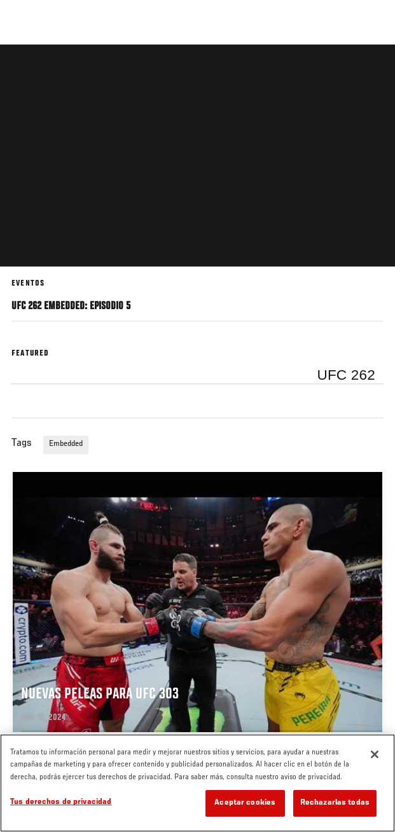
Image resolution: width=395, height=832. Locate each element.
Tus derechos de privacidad (60, 802)
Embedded (66, 444)
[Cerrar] (375, 754)
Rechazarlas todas (335, 803)
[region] (197, 783)
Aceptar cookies (244, 803)
